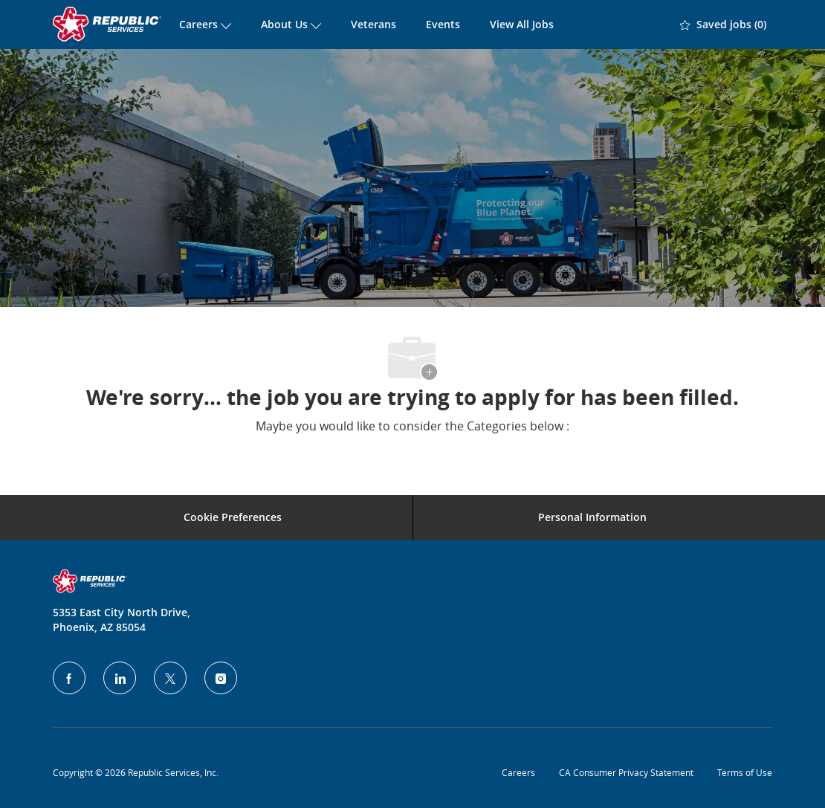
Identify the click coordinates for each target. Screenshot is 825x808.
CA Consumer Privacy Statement (626, 772)
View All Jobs (522, 24)
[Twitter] (170, 678)
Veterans (373, 24)
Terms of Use (744, 772)
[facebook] (69, 678)
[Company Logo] (108, 24)
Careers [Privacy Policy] (518, 772)
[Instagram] (220, 678)
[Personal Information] (592, 517)
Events (443, 24)
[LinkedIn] (119, 678)
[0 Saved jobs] (723, 24)
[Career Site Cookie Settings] (233, 517)
